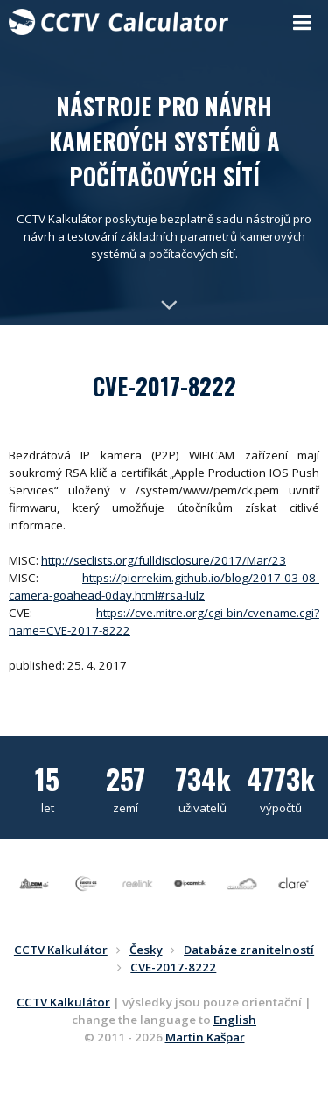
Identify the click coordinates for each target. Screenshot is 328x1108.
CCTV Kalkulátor (63, 1002)
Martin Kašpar (205, 1037)
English (234, 1019)
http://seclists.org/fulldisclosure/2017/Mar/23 (163, 560)
